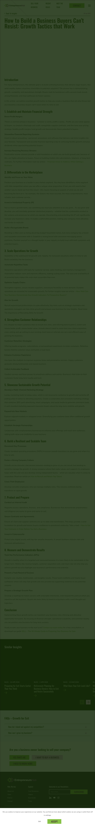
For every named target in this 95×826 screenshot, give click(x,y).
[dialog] (47, 413)
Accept (54, 821)
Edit (39, 821)
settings (48, 815)
